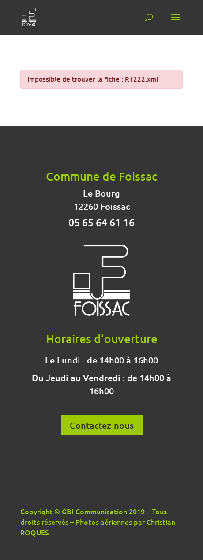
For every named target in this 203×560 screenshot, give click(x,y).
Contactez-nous (102, 425)
